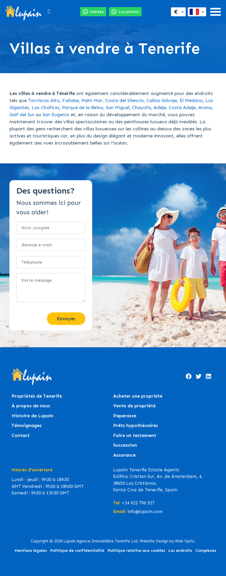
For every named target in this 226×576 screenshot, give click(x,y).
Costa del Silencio (124, 100)
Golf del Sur (21, 115)
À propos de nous (31, 406)
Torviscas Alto (44, 100)
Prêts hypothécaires (135, 425)
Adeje (159, 107)
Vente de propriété (134, 406)
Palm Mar (91, 100)
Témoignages (27, 425)
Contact (21, 435)
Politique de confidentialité (77, 550)
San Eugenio (55, 115)
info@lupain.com (144, 511)
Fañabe (70, 100)
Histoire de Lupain (32, 416)
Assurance (124, 455)
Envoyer (66, 319)
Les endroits (180, 550)
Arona (205, 107)
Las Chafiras (45, 107)
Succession (125, 445)
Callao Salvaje (161, 100)
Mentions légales (31, 550)
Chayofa (141, 107)
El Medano (191, 100)
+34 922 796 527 (138, 502)
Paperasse (124, 416)
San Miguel (117, 107)
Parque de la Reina (82, 107)
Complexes (205, 550)
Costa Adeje (182, 107)
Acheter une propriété (137, 396)
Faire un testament (134, 435)
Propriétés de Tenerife (37, 396)
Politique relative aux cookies (136, 550)
